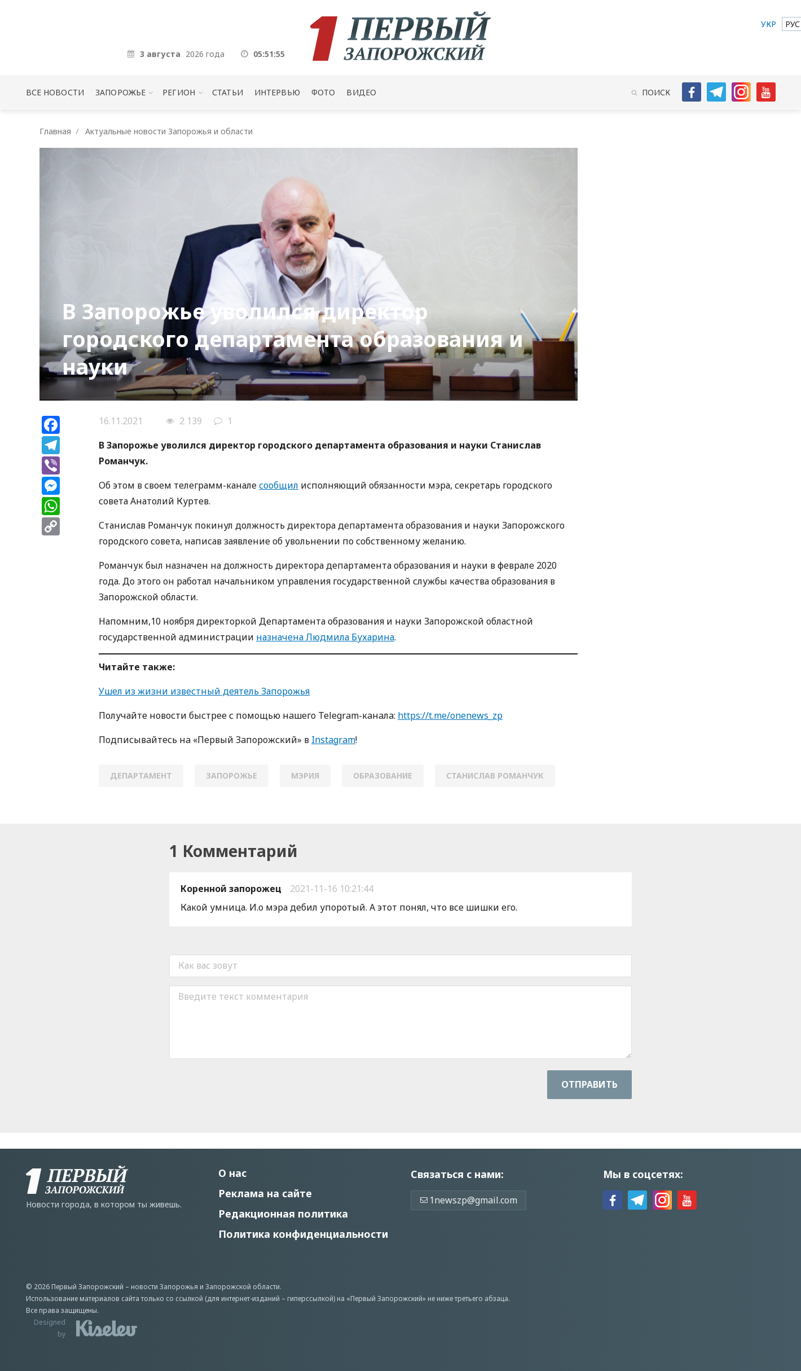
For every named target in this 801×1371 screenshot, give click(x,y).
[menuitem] (768, 24)
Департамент (141, 775)
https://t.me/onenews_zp (450, 715)
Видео (361, 92)
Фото (323, 92)
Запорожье (120, 92)
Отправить (589, 1084)
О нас (232, 1173)
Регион (178, 92)
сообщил (278, 485)
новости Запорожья (164, 1286)
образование (382, 775)
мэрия (305, 775)
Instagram (333, 739)
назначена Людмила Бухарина (325, 637)
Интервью (277, 92)
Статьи (227, 92)
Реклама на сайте (265, 1193)
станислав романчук (495, 775)
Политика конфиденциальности (303, 1234)
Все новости (55, 92)
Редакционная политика (283, 1213)
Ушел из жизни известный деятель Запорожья (204, 691)
